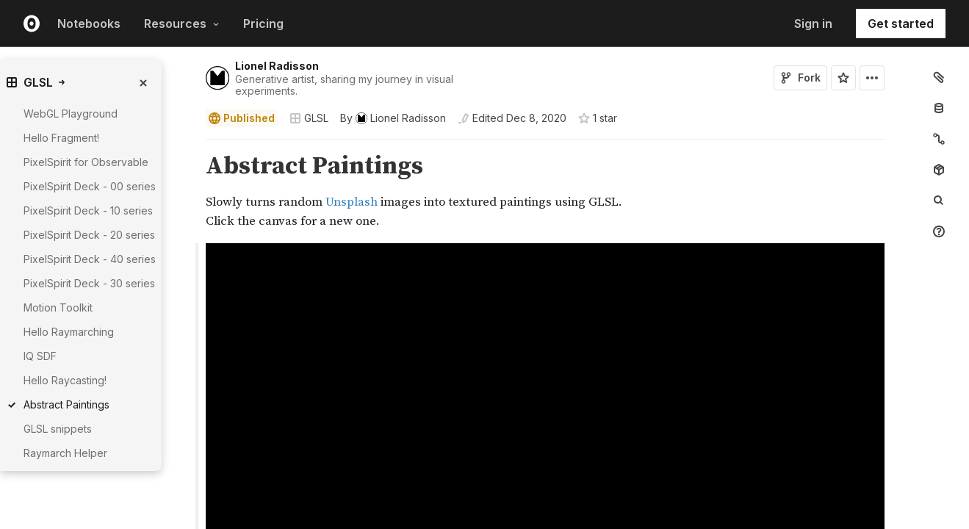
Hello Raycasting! (65, 380)
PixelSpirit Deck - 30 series (89, 283)
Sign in (813, 23)
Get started (901, 23)
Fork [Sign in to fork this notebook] (800, 77)
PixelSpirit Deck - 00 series (90, 186)
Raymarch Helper (65, 453)
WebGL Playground (71, 113)
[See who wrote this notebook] (393, 118)
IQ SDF (40, 356)
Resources (182, 23)
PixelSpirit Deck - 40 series (90, 259)
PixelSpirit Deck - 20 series (89, 234)
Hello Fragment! (61, 138)
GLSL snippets (58, 428)
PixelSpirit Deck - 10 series (88, 210)
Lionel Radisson (277, 66)
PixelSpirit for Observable (86, 162)
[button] (188, 145)
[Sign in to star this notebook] (843, 77)
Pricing (263, 23)
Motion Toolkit (58, 307)
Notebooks (88, 23)
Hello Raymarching (69, 331)
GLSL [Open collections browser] (308, 118)
